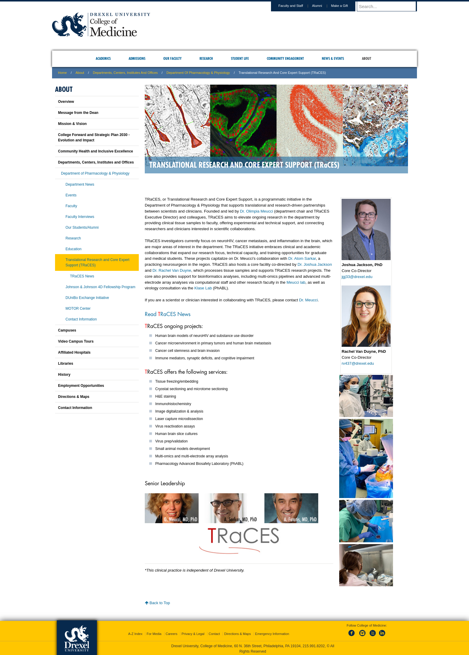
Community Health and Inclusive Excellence (95, 151)
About (80, 72)
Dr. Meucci (308, 300)
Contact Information (81, 319)
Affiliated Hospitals (74, 352)
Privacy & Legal (193, 632)
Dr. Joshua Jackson (315, 264)
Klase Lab (203, 288)
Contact (214, 632)
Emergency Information (272, 632)
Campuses (67, 330)
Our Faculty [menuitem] (172, 58)
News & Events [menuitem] (333, 58)
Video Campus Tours (76, 341)
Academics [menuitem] (103, 58)
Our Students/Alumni (82, 227)
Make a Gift (345, 5)
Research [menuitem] (206, 58)
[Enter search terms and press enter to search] (390, 6)
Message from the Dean (78, 113)
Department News (80, 184)
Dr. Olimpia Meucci (256, 211)
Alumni (323, 5)
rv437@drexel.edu (358, 363)
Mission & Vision (72, 124)
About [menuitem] (366, 58)
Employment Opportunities (81, 386)
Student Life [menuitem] (240, 58)
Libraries (65, 363)
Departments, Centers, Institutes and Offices (125, 72)
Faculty (71, 206)
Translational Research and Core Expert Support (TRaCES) (98, 262)
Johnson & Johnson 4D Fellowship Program (100, 287)
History (64, 374)
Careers (171, 632)
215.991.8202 (314, 645)
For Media (154, 632)
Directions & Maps (73, 397)
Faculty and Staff (296, 5)
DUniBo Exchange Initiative (87, 298)
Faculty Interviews (80, 217)
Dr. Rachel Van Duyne (172, 270)
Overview (66, 102)
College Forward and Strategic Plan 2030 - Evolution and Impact (94, 137)
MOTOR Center (78, 308)
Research (73, 238)
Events (71, 195)
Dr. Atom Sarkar (302, 258)
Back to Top (157, 603)
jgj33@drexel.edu (357, 276)
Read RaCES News (168, 313)
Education (73, 249)
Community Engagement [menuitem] (285, 58)
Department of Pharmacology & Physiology (198, 72)
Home (62, 72)
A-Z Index (135, 632)
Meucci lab (296, 282)
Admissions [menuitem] (137, 58)
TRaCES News (82, 276)
